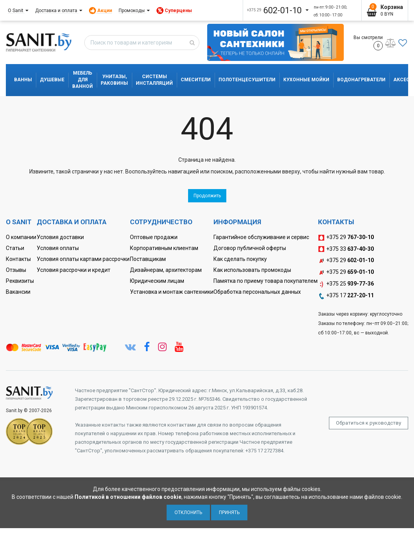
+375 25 (346, 284)
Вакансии (18, 292)
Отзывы (16, 270)
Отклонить (188, 512)
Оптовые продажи (154, 237)
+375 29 (346, 237)
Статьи (15, 248)
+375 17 (346, 295)
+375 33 (346, 249)
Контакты (18, 259)
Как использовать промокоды (252, 270)
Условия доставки (60, 237)
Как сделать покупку (240, 259)
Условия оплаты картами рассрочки (83, 259)
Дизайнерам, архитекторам (166, 270)
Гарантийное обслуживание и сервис (261, 237)
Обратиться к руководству (368, 423)
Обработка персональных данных (257, 292)
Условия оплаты (58, 248)
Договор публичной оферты (249, 248)
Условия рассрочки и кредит (73, 270)
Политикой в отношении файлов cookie (128, 497)
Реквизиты (20, 281)
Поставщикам (148, 259)
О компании (21, 237)
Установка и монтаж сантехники (171, 292)
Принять (229, 512)
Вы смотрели (368, 42)
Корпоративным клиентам (164, 248)
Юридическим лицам (157, 281)
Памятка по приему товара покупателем (265, 281)
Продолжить (207, 195)
